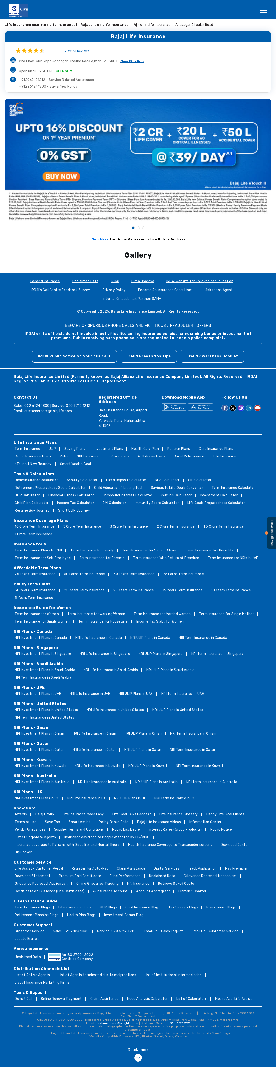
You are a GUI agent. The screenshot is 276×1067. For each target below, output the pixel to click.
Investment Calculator (219, 495)
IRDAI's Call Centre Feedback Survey (60, 290)
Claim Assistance (131, 868)
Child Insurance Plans (216, 449)
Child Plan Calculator (32, 503)
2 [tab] (138, 227)
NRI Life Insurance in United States (115, 710)
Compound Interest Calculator (127, 495)
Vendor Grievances (30, 829)
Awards (21, 814)
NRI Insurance (88, 456)
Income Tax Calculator (75, 503)
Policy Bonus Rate (114, 822)
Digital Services (166, 868)
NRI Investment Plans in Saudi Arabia (45, 670)
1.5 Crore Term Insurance (223, 527)
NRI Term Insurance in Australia (211, 782)
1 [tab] (133, 227)
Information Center (205, 822)
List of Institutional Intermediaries (173, 975)
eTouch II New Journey (33, 464)
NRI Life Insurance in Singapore (105, 654)
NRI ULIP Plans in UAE (136, 694)
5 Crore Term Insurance (82, 527)
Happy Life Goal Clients (225, 814)
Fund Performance (125, 876)
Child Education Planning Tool (118, 488)
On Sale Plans (119, 456)
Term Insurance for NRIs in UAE (233, 558)
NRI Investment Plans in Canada (41, 638)
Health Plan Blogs (81, 915)
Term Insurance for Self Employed (43, 558)
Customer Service (29, 931)
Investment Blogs (221, 907)
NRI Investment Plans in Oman (39, 734)
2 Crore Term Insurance (176, 527)
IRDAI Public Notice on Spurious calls (74, 356)
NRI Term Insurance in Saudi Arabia (43, 678)
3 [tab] (143, 227)
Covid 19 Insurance (189, 456)
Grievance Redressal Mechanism (210, 876)
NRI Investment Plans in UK (37, 798)
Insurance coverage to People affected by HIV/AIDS (107, 837)
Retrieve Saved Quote (176, 884)
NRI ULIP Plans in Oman (143, 734)
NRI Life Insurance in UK (86, 798)
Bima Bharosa (142, 281)
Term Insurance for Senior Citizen (150, 550)
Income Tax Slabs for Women (160, 622)
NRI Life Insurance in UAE (90, 694)
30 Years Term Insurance (35, 590)
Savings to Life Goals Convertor (177, 488)
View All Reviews (77, 50)
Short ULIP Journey (74, 510)
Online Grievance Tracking (97, 884)
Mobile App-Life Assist (233, 999)
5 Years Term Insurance (34, 598)
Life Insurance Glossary (178, 814)
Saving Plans (74, 449)
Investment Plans (108, 449)
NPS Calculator (167, 480)
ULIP (52, 449)
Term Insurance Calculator (233, 488)
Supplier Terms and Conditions (79, 829)
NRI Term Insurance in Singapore (217, 654)
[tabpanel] (138, 160)
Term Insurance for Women (37, 614)
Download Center (235, 845)
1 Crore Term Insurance (33, 534)
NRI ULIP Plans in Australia (156, 782)
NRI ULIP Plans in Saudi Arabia (170, 670)
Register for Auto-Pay (90, 868)
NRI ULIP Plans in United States (177, 710)
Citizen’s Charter (192, 891)
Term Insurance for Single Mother (226, 614)
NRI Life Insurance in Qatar (94, 750)
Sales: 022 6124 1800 (71, 931)
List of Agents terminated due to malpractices (97, 975)
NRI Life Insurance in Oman (94, 734)
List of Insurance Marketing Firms (42, 983)
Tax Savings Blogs (183, 907)
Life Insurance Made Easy (83, 814)
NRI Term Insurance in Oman (193, 734)
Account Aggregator (153, 891)
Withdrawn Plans (151, 456)
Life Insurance (224, 456)
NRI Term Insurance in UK (174, 798)
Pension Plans (178, 449)
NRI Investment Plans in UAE (38, 694)
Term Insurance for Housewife (103, 622)
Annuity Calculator (82, 480)
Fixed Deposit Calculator (126, 480)
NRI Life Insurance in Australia (102, 782)
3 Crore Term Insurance (129, 527)
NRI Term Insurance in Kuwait (199, 766)
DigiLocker (23, 852)
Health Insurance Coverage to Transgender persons (170, 845)
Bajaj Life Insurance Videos (159, 822)
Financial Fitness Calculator (71, 495)
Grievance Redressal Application (41, 884)
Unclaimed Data (85, 281)
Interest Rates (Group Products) (175, 829)
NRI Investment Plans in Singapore (43, 654)
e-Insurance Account (110, 891)
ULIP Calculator (27, 495)
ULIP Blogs (108, 907)
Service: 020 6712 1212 (116, 931)
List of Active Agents (32, 975)
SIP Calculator (199, 480)
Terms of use (25, 822)
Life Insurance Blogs (74, 907)
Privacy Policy (114, 290)
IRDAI (115, 281)
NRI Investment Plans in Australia (42, 782)
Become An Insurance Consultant (165, 290)
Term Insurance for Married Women (162, 614)
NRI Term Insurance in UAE (182, 694)
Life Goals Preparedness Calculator (216, 503)
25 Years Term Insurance (84, 590)
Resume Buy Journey (32, 510)
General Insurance (45, 281)
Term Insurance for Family (92, 550)
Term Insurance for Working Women (96, 614)
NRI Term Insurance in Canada (203, 638)
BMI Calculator (114, 503)
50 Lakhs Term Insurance (84, 574)
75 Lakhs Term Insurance (35, 574)
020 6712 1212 (180, 1023)
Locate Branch (27, 939)
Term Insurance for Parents (102, 558)
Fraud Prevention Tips (148, 356)
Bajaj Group (44, 814)
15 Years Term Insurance (183, 590)
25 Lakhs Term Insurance (183, 574)
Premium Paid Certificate (80, 876)
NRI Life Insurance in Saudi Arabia (111, 670)
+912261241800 (48, 87)
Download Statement (32, 876)
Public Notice (221, 829)
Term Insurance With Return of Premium (166, 558)
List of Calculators (191, 999)
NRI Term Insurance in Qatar (192, 750)
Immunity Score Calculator (157, 503)
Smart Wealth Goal (75, 464)
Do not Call (24, 999)
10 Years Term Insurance (231, 590)
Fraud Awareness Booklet (212, 356)
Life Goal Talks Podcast (131, 814)
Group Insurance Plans (33, 456)
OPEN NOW (64, 71)
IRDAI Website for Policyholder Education (199, 281)
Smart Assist (79, 822)
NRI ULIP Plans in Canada (150, 638)
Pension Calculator (176, 495)
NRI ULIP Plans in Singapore (161, 654)
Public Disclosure (126, 829)
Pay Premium (236, 868)
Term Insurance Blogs (32, 907)
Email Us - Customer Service (215, 931)
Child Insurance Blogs (142, 907)
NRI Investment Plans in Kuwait (40, 766)
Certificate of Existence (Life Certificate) (49, 891)
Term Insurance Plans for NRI (38, 550)
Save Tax (52, 822)
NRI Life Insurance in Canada (98, 638)
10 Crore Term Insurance (35, 527)
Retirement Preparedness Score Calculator (50, 488)
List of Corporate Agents (35, 837)
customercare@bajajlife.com (48, 411)
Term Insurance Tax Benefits (210, 550)
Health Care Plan (145, 449)
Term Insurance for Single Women (42, 622)
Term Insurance (27, 449)
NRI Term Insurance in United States (44, 717)
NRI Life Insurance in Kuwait (97, 766)
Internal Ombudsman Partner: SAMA (132, 299)
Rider (64, 456)
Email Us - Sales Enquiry (163, 931)
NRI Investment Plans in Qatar (39, 750)
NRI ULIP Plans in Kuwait (147, 766)
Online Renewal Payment (61, 999)
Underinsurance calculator (36, 480)
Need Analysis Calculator (147, 999)
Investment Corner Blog (123, 915)
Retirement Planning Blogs (37, 915)
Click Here (99, 239)
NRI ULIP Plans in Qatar (142, 750)
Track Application (202, 868)
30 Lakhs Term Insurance (133, 574)
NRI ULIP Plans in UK (130, 798)
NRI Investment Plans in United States (46, 710)
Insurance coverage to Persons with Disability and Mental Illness (67, 845)
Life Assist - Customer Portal (39, 868)
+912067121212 (56, 80)
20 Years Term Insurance (133, 590)
